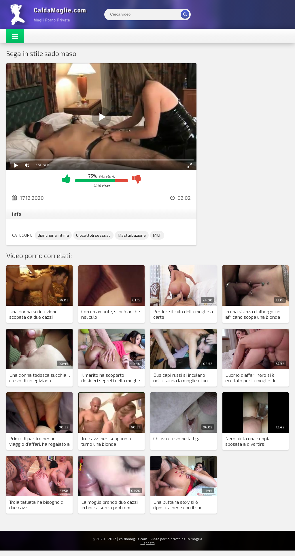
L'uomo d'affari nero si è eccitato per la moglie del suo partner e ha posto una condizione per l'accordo (253, 378)
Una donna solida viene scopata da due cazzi (33, 314)
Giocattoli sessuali (93, 235)
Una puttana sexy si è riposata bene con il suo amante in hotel (178, 505)
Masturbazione (132, 235)
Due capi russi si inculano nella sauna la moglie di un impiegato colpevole (180, 378)
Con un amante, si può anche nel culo (110, 314)
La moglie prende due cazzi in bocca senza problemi (109, 504)
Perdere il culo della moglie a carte (183, 314)
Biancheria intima (53, 235)
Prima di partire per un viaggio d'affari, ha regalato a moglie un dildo (39, 441)
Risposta (148, 543)
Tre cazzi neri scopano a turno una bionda (106, 441)
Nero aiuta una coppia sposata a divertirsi (248, 441)
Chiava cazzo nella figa (177, 438)
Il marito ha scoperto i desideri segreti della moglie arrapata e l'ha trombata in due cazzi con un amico (110, 378)
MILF (157, 235)
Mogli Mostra (49, 14)
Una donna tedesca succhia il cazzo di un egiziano (39, 377)
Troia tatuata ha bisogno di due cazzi (37, 504)
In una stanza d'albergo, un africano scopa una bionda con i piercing (252, 314)
